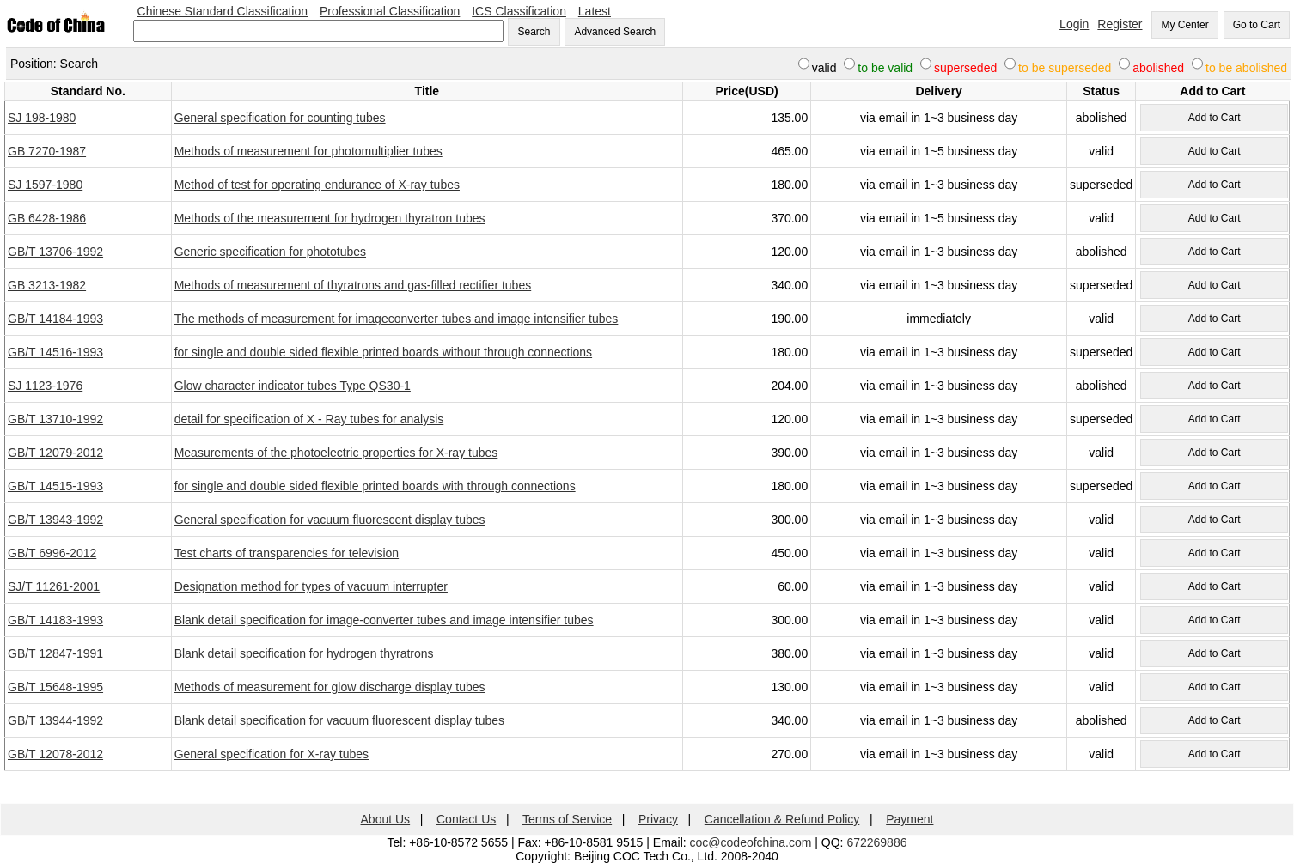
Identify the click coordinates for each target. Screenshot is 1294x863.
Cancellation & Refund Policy (782, 819)
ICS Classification (519, 11)
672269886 (876, 842)
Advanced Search (615, 32)
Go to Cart (1256, 25)
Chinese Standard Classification (222, 11)
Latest (594, 11)
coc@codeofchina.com (751, 842)
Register (1119, 24)
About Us (386, 819)
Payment (909, 819)
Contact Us (466, 819)
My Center (1184, 25)
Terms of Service (567, 819)
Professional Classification (390, 11)
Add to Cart (1214, 118)
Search (533, 32)
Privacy (658, 819)
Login (1074, 24)
